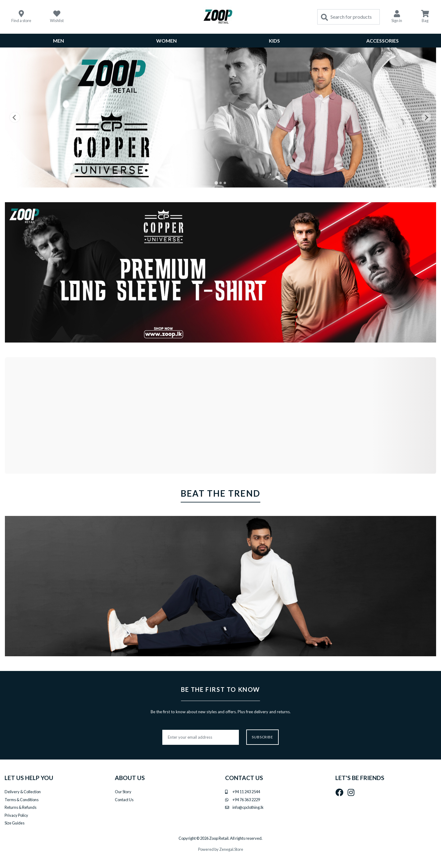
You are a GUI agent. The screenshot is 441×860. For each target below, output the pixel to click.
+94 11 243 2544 (246, 791)
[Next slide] (426, 117)
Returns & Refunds (20, 807)
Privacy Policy (16, 815)
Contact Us (124, 799)
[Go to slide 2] (220, 183)
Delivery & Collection (23, 791)
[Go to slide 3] (225, 183)
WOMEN (166, 41)
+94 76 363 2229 (246, 799)
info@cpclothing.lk (248, 807)
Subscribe (262, 737)
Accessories (382, 41)
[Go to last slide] (15, 117)
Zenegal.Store (231, 849)
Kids (274, 41)
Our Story (123, 791)
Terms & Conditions (22, 799)
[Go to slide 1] (216, 183)
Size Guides (14, 822)
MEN (58, 41)
